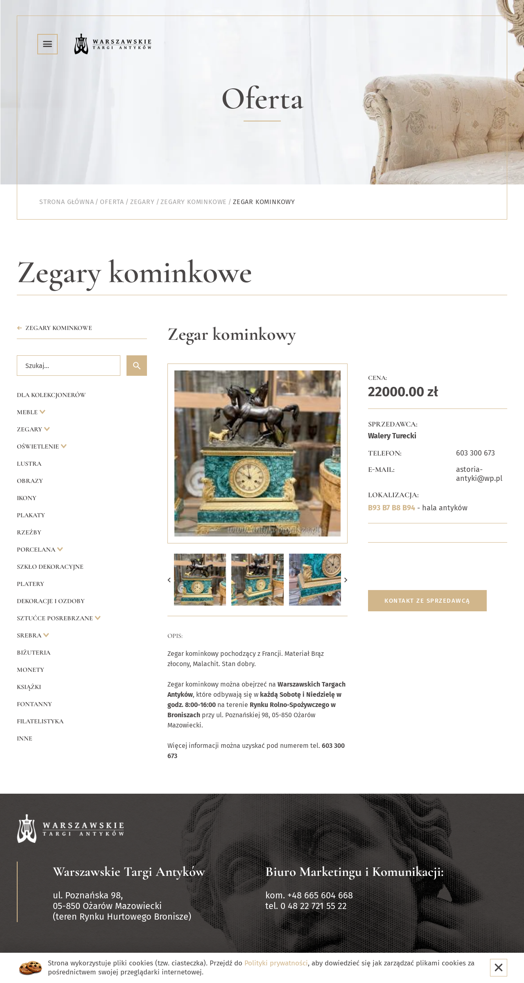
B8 (396, 507)
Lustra (29, 464)
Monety (30, 670)
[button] (169, 579)
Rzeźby (29, 532)
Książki (29, 687)
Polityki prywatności (276, 963)
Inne (24, 738)
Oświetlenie (39, 446)
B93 (374, 507)
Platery (30, 584)
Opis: (175, 636)
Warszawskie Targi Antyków (129, 872)
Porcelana (37, 549)
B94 (408, 507)
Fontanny (34, 704)
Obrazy (30, 481)
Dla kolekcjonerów (51, 395)
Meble (28, 412)
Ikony (26, 498)
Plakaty (31, 515)
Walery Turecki (392, 435)
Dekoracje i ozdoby (51, 601)
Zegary (30, 429)
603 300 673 (475, 453)
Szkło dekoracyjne (50, 567)
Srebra (30, 635)
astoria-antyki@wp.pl (479, 474)
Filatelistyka (40, 721)
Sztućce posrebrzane (56, 618)
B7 (386, 507)
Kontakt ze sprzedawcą (427, 600)
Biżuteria (33, 653)
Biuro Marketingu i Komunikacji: (354, 872)
